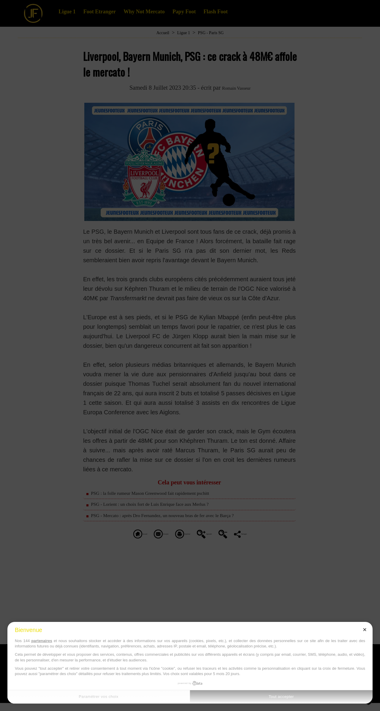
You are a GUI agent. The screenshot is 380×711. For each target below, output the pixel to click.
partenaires (41, 641)
